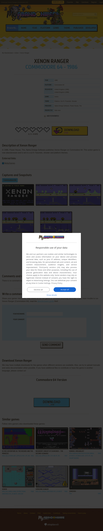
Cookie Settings (44, 283)
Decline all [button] (38, 289)
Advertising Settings (42, 280)
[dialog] (51, 265)
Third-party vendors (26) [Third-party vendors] (49, 267)
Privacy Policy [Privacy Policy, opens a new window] (56, 283)
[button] (51, 295)
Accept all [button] (65, 289)
